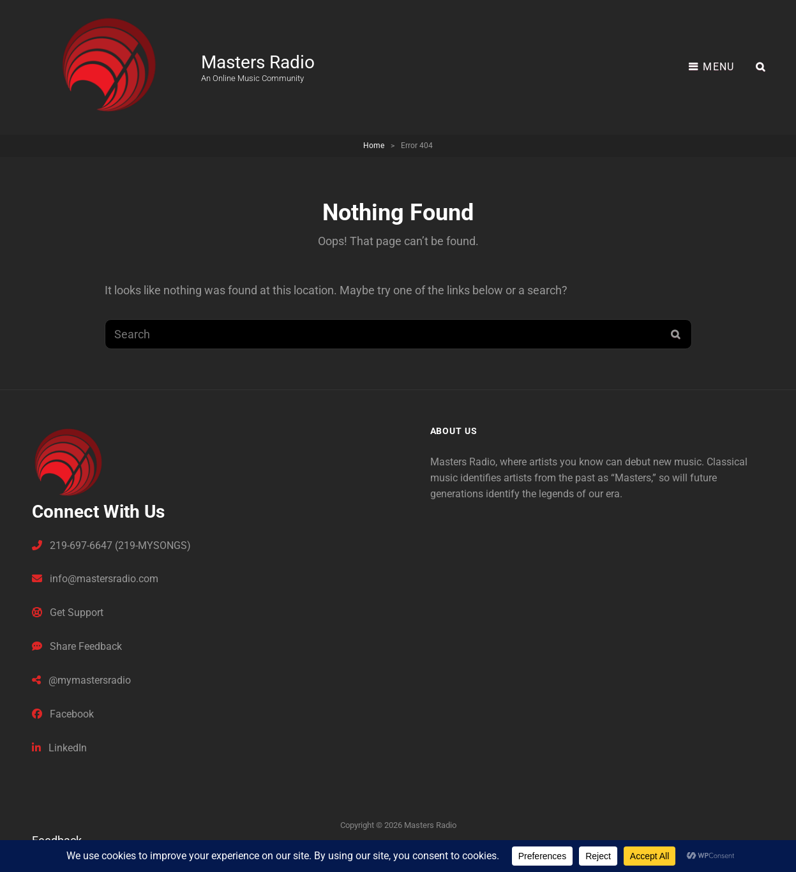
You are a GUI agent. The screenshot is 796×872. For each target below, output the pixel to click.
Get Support (67, 612)
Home (373, 145)
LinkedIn (59, 748)
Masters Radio (258, 62)
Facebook (63, 714)
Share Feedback (77, 646)
